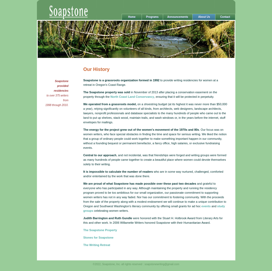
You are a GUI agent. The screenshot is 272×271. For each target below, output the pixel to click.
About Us (204, 16)
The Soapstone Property (100, 230)
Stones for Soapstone (98, 237)
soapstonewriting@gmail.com (161, 264)
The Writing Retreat (96, 245)
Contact (225, 16)
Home (131, 16)
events (206, 206)
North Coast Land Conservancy (132, 96)
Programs (152, 16)
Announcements (177, 16)
